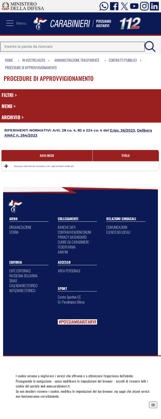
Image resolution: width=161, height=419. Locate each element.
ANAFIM (63, 251)
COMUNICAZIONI (116, 227)
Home (9, 60)
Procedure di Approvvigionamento (31, 67)
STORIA (14, 232)
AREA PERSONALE (69, 270)
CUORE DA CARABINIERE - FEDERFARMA (74, 244)
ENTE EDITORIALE (20, 270)
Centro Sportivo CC (69, 297)
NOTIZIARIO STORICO (22, 290)
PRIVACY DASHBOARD (72, 237)
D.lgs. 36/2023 (122, 130)
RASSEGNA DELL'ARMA (23, 275)
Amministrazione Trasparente (77, 60)
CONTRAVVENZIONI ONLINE (74, 232)
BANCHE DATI (66, 227)
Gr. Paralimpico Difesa (71, 301)
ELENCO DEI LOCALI (118, 232)
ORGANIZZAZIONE (20, 227)
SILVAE (13, 280)
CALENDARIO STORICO (23, 285)
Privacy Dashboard (31, 404)
